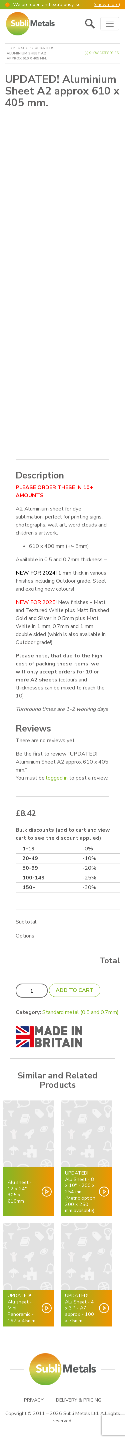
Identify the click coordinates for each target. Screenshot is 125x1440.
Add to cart (75, 990)
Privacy (34, 1400)
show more (107, 4)
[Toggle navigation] (109, 23)
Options (25, 936)
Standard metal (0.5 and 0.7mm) (80, 1012)
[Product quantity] (32, 991)
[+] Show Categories (101, 53)
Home (12, 47)
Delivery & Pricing (78, 1400)
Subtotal (26, 921)
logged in (57, 778)
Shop (26, 47)
